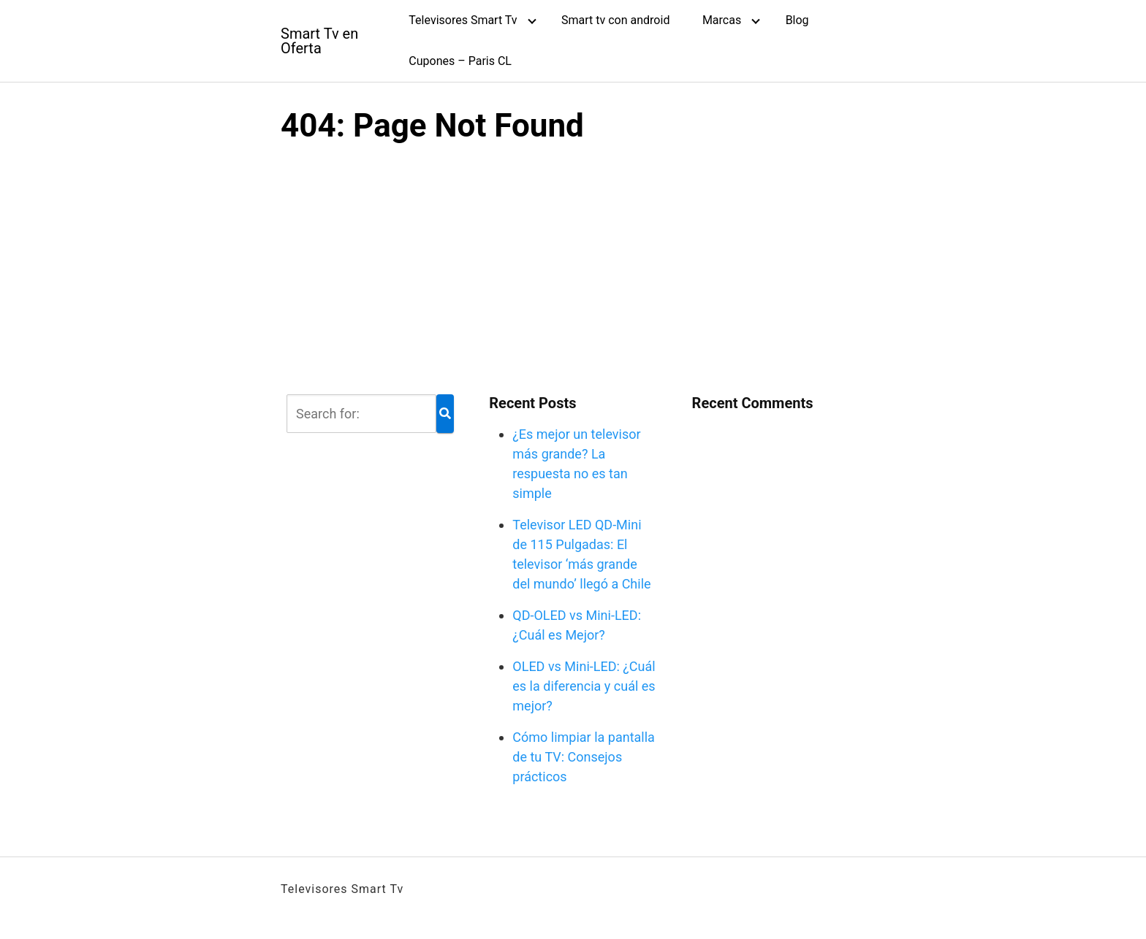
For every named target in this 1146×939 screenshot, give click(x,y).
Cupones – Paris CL (460, 61)
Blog (797, 20)
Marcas (721, 20)
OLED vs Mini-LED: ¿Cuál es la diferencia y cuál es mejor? (583, 686)
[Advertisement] (573, 267)
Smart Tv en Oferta (319, 40)
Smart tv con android (615, 20)
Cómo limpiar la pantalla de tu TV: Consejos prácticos (583, 756)
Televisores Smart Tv (463, 20)
